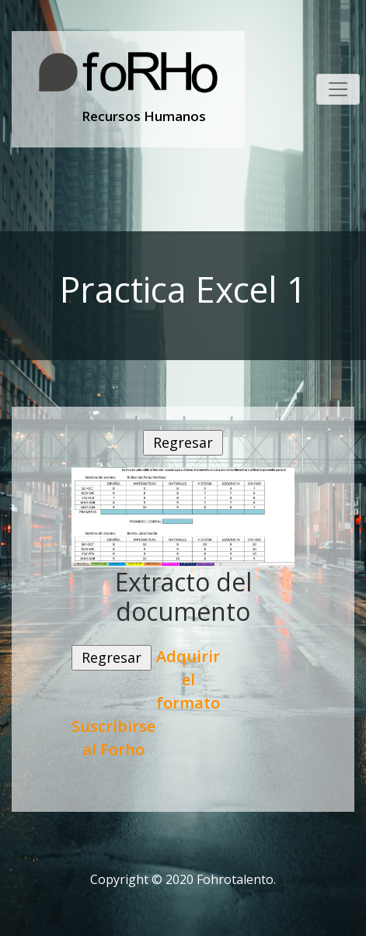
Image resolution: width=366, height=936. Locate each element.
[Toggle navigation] (338, 89)
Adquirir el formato (188, 679)
